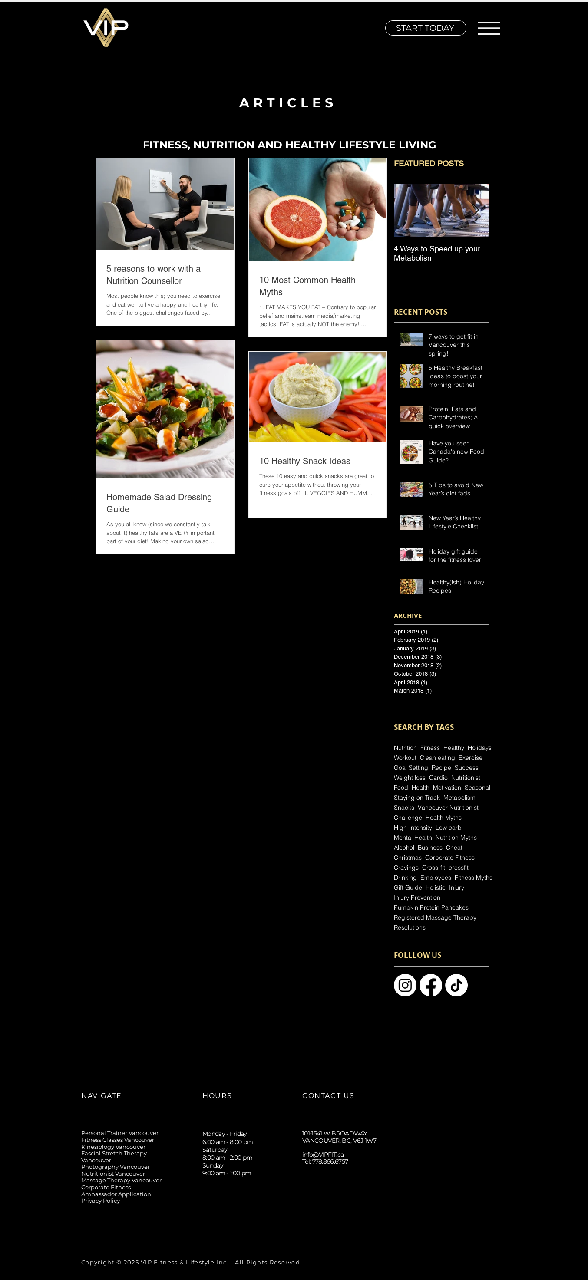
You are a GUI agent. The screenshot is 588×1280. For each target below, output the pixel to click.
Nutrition (405, 748)
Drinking (405, 877)
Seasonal (477, 788)
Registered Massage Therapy (435, 917)
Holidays (480, 748)
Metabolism (459, 798)
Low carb (449, 827)
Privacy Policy (100, 1200)
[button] (489, 28)
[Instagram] (309, 1221)
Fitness (430, 748)
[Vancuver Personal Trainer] (456, 985)
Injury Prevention (417, 897)
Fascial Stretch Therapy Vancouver (114, 1157)
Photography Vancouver (115, 1166)
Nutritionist (465, 778)
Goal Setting (411, 768)
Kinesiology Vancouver (113, 1146)
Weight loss (410, 778)
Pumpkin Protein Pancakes (431, 907)
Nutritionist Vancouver (113, 1173)
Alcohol (404, 847)
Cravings (406, 867)
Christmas (408, 857)
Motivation (447, 788)
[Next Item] (475, 210)
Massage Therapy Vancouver (121, 1180)
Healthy (453, 748)
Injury (456, 887)
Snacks (404, 808)
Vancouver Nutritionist (448, 808)
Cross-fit (433, 867)
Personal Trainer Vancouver (120, 1132)
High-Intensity (413, 827)
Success (467, 768)
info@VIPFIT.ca (323, 1154)
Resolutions (410, 927)
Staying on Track (417, 798)
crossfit (459, 867)
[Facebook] (348, 1221)
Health (420, 788)
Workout (405, 758)
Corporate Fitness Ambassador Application (116, 1191)
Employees (435, 877)
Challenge (408, 817)
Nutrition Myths (456, 837)
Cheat (454, 847)
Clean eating (437, 758)
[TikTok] (328, 1221)
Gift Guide (408, 887)
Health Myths (444, 817)
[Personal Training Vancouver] (431, 985)
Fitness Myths (473, 877)
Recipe (441, 768)
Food (401, 788)
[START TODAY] (425, 28)
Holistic (436, 887)
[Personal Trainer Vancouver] (405, 985)
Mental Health (413, 837)
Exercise (470, 758)
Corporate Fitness (450, 857)
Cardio (438, 778)
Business (430, 847)
